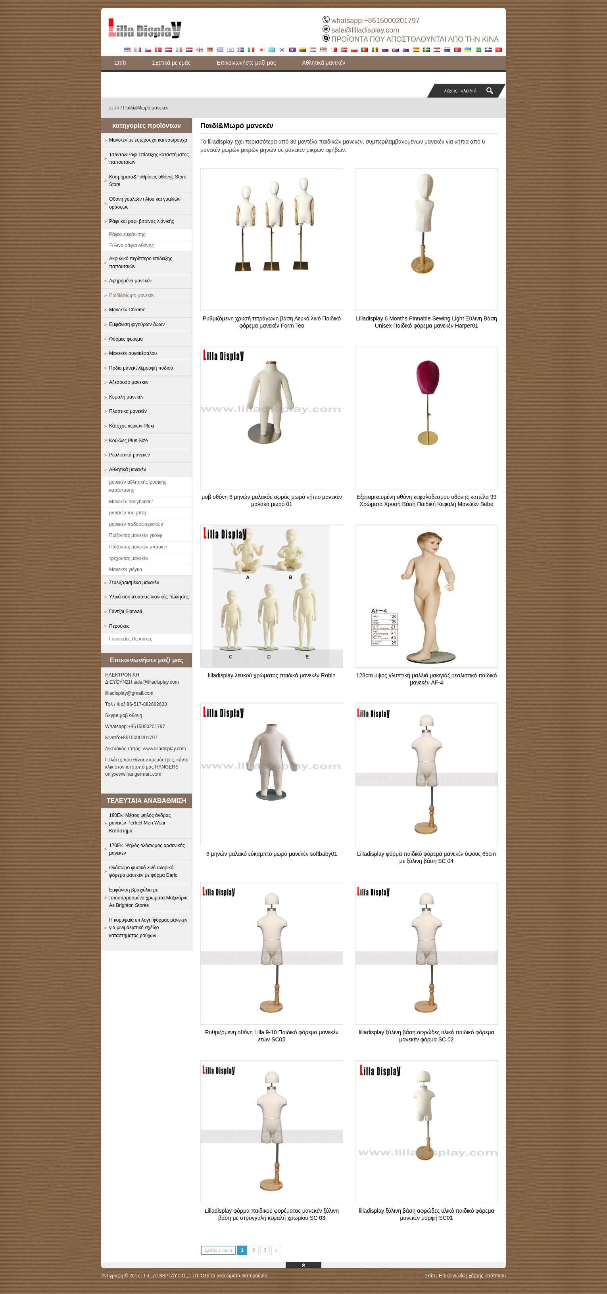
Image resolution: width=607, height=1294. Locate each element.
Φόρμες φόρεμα (126, 339)
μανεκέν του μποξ (127, 513)
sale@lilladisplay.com (365, 30)
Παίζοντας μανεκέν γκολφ (135, 535)
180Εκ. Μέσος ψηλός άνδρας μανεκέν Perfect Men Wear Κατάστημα (140, 823)
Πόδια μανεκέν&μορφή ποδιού (141, 368)
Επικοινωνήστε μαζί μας (246, 62)
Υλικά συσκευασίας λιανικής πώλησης (149, 597)
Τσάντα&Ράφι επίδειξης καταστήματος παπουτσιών (177, 76)
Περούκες (119, 626)
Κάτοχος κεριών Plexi (131, 426)
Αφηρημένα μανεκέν (130, 281)
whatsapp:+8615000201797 (375, 21)
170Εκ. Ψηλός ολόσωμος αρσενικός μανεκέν (147, 849)
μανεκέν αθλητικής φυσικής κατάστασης (137, 486)
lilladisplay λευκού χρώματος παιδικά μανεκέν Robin (271, 675)
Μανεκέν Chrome (127, 309)
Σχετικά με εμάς (171, 62)
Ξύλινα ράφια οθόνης (131, 245)
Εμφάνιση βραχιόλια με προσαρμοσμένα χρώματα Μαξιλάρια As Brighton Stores (148, 897)
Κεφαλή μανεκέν (126, 397)
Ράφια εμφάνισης (127, 234)
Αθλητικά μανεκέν (324, 62)
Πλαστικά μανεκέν (128, 411)
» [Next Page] (276, 1250)
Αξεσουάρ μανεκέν (128, 382)
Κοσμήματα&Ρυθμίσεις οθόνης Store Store (147, 181)
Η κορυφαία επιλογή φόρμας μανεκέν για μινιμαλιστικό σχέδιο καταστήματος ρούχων (148, 927)
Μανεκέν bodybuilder (131, 501)
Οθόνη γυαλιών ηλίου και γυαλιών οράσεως (145, 203)
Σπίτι (120, 62)
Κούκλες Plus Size (128, 440)
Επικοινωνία (452, 1276)
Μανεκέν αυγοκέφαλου (133, 353)
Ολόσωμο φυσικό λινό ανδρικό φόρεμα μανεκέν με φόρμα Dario (143, 871)
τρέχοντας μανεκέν (128, 558)
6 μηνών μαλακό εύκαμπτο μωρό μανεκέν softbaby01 (271, 854)
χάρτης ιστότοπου (487, 1276)
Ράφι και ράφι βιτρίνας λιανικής (141, 221)
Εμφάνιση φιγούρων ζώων (137, 324)
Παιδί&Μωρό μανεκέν (131, 295)
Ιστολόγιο (277, 76)
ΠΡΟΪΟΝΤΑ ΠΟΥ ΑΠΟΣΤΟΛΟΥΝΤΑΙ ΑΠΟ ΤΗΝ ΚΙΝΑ (415, 39)
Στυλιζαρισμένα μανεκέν (134, 582)
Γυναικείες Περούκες (130, 639)
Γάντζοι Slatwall (125, 611)
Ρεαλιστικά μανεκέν (129, 455)
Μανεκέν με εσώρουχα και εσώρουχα (148, 140)
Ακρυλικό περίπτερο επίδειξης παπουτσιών (140, 262)
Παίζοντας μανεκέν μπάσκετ (138, 547)
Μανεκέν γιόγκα (125, 569)
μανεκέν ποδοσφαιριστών (136, 524)
